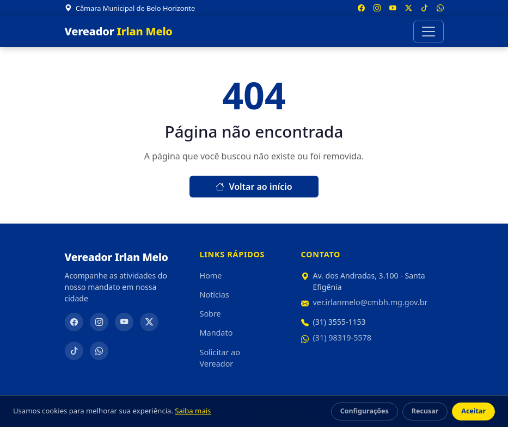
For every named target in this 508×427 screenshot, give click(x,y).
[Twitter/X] (149, 322)
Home (211, 275)
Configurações (364, 411)
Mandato (216, 332)
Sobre (210, 313)
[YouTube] (124, 322)
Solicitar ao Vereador (220, 358)
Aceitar (473, 411)
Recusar (425, 411)
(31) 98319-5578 (342, 337)
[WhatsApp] (99, 351)
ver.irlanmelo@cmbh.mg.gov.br (370, 302)
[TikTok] (74, 351)
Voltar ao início (254, 187)
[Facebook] (74, 322)
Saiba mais (193, 411)
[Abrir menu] (428, 31)
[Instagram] (99, 322)
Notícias (214, 294)
